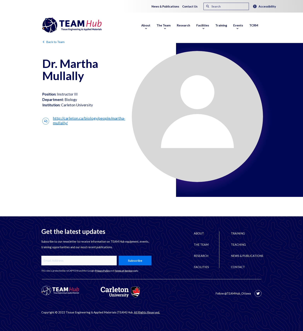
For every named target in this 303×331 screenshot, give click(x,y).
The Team (164, 27)
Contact (239, 267)
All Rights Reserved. (147, 312)
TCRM (253, 25)
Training (221, 25)
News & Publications (165, 6)
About (145, 27)
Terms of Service (123, 270)
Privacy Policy (102, 270)
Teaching (239, 244)
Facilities (202, 27)
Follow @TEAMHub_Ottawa (233, 293)
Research (183, 25)
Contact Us (189, 6)
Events (238, 27)
